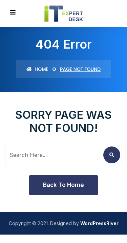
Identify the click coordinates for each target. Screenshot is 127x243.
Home (37, 69)
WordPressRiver (99, 223)
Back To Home (63, 185)
